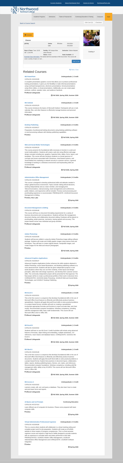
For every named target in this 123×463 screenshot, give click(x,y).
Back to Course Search (27, 23)
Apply (108, 17)
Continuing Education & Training (84, 17)
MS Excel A (29, 293)
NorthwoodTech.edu (103, 3)
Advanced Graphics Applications (36, 258)
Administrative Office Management (37, 177)
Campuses (100, 17)
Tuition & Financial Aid (65, 17)
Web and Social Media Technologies (37, 145)
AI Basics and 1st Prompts (34, 402)
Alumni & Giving (88, 3)
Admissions (52, 17)
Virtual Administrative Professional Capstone (40, 422)
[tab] (28, 35)
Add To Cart (76, 61)
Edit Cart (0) (89, 23)
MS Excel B (29, 325)
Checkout (99, 23)
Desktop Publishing (31, 125)
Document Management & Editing (36, 208)
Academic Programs (39, 17)
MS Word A (28, 349)
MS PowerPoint (30, 77)
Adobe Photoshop (31, 234)
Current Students (55, 3)
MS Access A (29, 382)
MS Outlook (29, 103)
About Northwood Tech (72, 3)
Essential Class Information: (32, 57)
